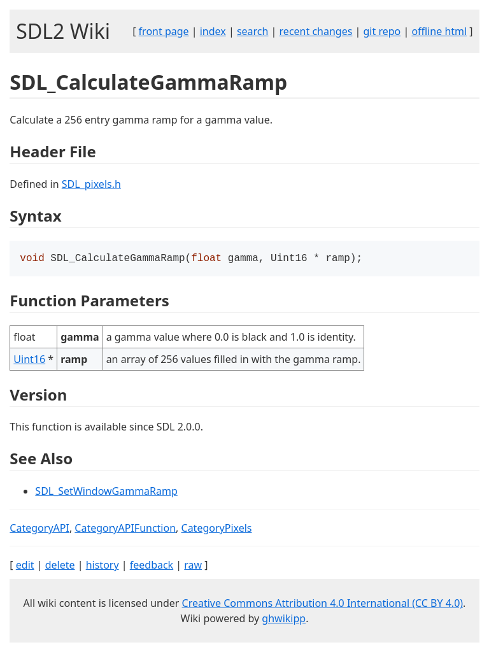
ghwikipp (284, 620)
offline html (439, 31)
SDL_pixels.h (91, 184)
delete (60, 566)
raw (193, 566)
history (102, 566)
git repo (382, 31)
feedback (151, 566)
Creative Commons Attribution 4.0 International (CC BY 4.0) (323, 604)
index (213, 31)
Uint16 (29, 360)
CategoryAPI (39, 529)
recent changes (316, 31)
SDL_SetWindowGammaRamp (106, 492)
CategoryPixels (216, 529)
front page (164, 31)
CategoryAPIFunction (125, 529)
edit (25, 566)
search (253, 31)
